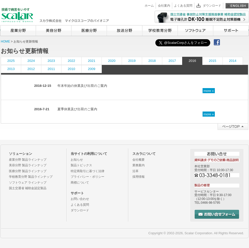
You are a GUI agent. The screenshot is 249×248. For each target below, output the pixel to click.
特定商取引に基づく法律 (87, 171)
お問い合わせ (80, 199)
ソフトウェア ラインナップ (27, 182)
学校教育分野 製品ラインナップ (31, 176)
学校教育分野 (160, 30)
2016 (192, 61)
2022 (71, 61)
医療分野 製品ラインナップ (27, 171)
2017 (172, 61)
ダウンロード (212, 5)
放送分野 (124, 30)
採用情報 (138, 176)
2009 (91, 69)
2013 (11, 69)
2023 (51, 61)
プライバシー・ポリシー (87, 176)
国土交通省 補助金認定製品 (27, 188)
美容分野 (53, 30)
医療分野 (89, 30)
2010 (71, 69)
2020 (112, 61)
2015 (212, 61)
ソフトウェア (195, 30)
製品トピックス (81, 165)
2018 (152, 61)
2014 (232, 61)
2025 (11, 61)
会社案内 (164, 5)
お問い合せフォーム (217, 214)
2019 (132, 61)
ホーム (149, 5)
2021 (91, 61)
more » (209, 90)
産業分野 (18, 30)
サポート (231, 30)
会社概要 (138, 159)
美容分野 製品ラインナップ (27, 165)
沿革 (135, 171)
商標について (80, 182)
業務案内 (138, 165)
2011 (51, 69)
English (237, 6)
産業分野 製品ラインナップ (27, 159)
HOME (5, 41)
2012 (31, 69)
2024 (31, 61)
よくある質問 (183, 5)
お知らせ (77, 159)
